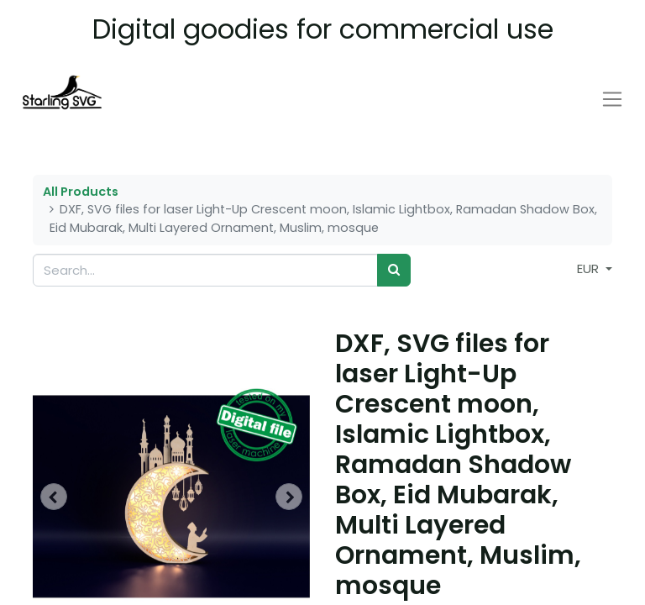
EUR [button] (589, 268)
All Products (80, 191)
